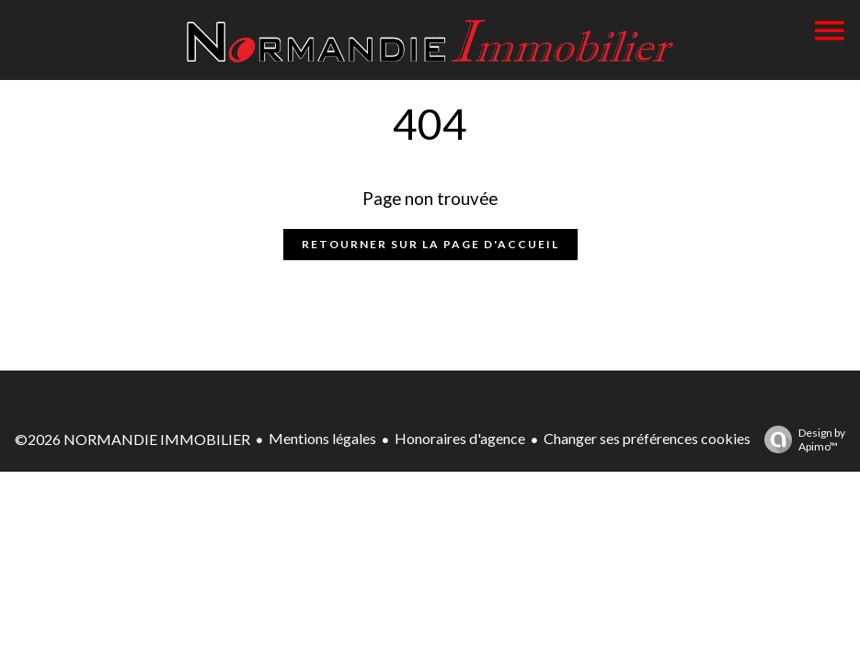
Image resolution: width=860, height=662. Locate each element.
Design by (800, 439)
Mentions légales (322, 438)
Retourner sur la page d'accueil (430, 244)
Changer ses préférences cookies (647, 438)
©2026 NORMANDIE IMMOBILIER (132, 439)
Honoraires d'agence (460, 438)
